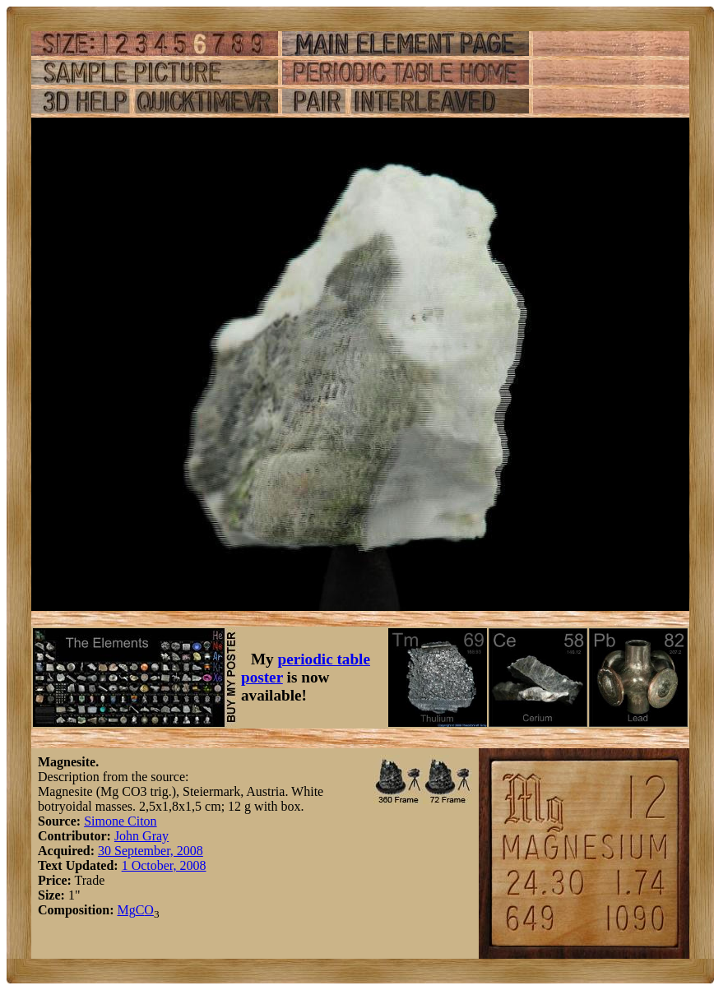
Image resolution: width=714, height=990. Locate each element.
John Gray (141, 836)
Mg (126, 910)
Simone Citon (120, 821)
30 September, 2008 (150, 851)
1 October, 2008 (164, 865)
